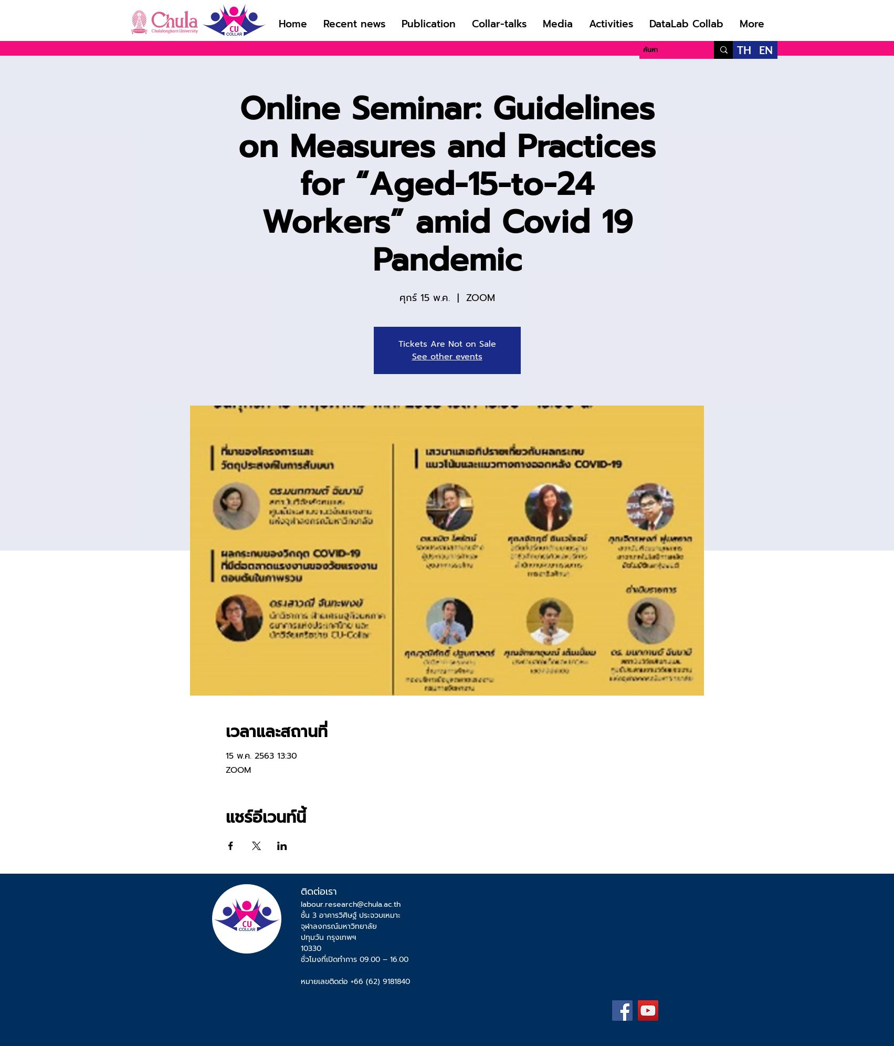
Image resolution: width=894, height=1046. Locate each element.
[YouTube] (648, 1010)
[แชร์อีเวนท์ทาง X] (256, 846)
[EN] (766, 50)
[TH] (744, 50)
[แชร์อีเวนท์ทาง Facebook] (231, 846)
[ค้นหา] (667, 50)
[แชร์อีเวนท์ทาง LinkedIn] (282, 846)
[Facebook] (622, 1010)
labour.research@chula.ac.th (351, 904)
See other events (447, 356)
